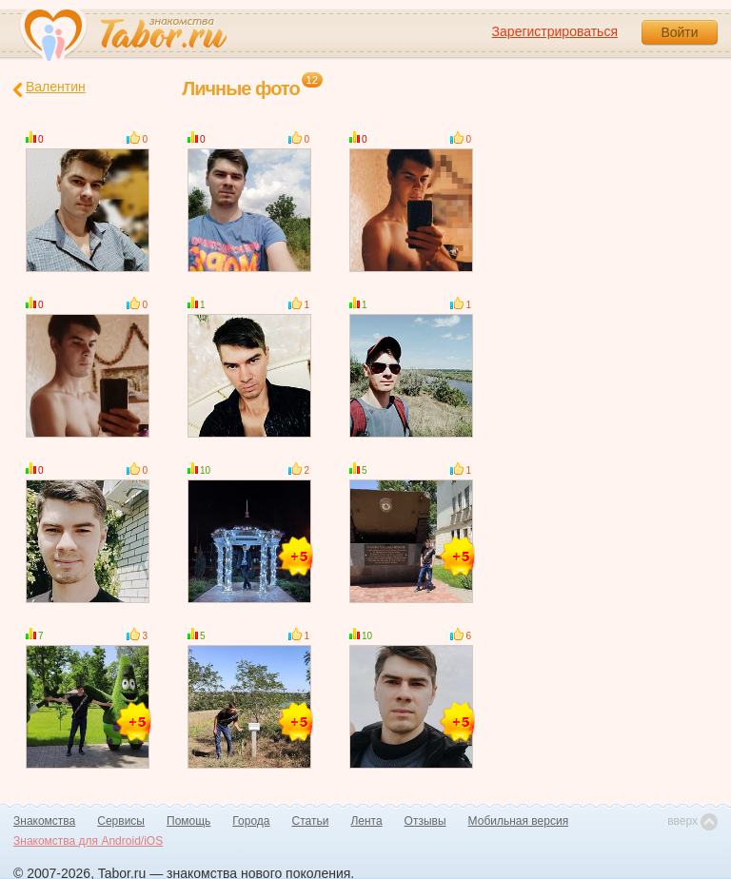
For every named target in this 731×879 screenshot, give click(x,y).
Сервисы (121, 821)
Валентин (49, 88)
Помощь (188, 821)
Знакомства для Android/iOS (88, 841)
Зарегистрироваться (555, 31)
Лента (366, 821)
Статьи (310, 821)
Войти (679, 32)
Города (250, 821)
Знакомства (44, 821)
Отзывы (425, 821)
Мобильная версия (518, 821)
